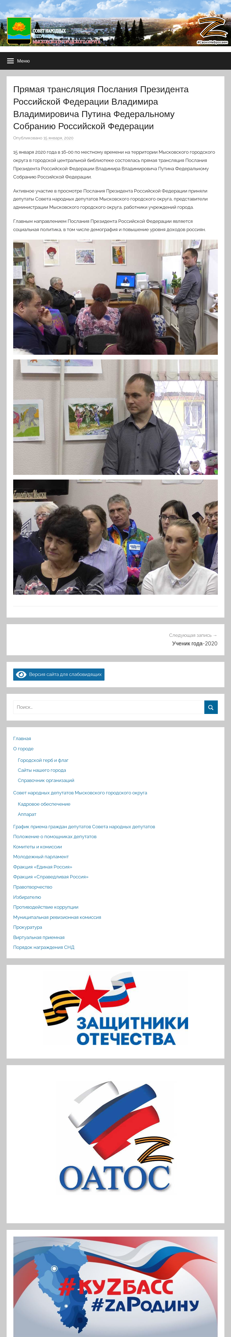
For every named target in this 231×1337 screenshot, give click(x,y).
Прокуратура (27, 927)
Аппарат (27, 814)
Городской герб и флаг (43, 760)
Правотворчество (32, 887)
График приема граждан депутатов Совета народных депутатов (84, 826)
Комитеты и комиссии (37, 846)
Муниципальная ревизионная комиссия (57, 917)
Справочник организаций (46, 780)
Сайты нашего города (42, 770)
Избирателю (27, 897)
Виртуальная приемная (39, 937)
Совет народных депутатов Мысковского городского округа (80, 792)
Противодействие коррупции (45, 907)
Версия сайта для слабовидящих (59, 674)
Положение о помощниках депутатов (55, 836)
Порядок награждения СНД (44, 947)
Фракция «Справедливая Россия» (51, 876)
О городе (23, 748)
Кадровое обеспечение (44, 804)
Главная (22, 738)
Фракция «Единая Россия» (42, 867)
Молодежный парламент (41, 856)
